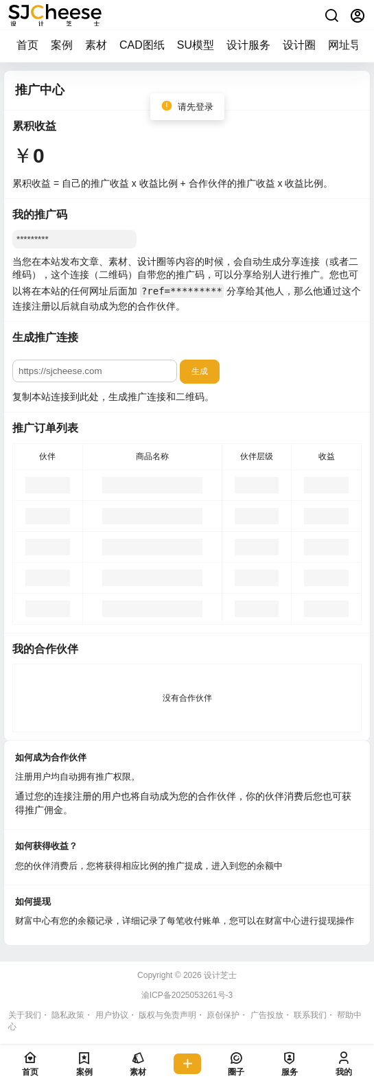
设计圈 (299, 45)
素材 (96, 45)
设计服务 (248, 45)
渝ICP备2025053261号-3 (187, 995)
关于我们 (24, 1015)
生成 (199, 371)
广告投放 (266, 1015)
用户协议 (111, 1015)
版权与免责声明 (167, 1015)
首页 (27, 45)
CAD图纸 (142, 45)
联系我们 (310, 1015)
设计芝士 (219, 975)
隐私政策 (67, 1015)
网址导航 (350, 45)
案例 (62, 45)
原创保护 (223, 1015)
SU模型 (195, 45)
